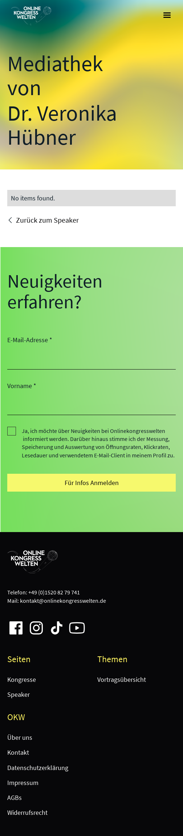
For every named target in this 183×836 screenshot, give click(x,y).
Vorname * (21, 386)
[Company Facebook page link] (13, 625)
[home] (29, 15)
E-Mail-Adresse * (29, 340)
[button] (167, 15)
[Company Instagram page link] (33, 625)
